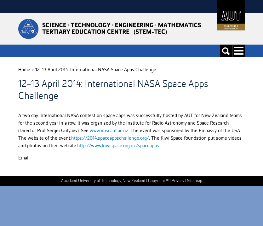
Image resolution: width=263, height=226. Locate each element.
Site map (194, 181)
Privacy (178, 181)
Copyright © (158, 181)
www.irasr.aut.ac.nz (109, 130)
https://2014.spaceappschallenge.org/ (110, 138)
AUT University (231, 15)
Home (24, 70)
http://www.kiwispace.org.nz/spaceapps (118, 145)
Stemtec (109, 28)
